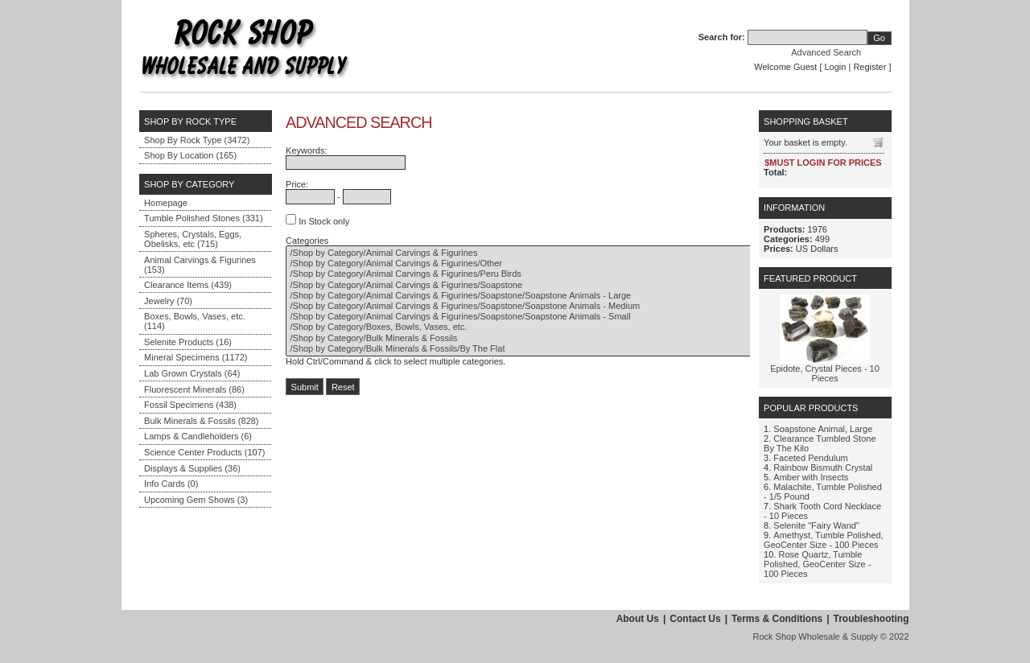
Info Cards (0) (171, 483)
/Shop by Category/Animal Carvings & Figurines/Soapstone (541, 285)
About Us (637, 618)
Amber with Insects (810, 477)
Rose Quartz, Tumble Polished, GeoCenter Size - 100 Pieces (817, 564)
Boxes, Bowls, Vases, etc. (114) (194, 321)
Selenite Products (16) (188, 342)
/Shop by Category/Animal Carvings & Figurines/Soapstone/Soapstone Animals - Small (541, 316)
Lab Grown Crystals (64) (192, 373)
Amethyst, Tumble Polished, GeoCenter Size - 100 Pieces (824, 540)
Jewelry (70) (168, 301)
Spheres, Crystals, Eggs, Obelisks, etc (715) (192, 239)
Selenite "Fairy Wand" (816, 525)
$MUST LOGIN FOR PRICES (822, 162)
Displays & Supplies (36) (192, 468)
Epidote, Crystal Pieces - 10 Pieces (825, 373)
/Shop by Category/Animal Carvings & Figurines (541, 253)
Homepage (165, 203)
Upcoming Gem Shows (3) (196, 499)
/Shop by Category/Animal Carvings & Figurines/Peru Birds (541, 274)
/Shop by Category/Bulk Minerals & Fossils (541, 338)
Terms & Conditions (776, 618)
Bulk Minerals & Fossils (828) (201, 421)
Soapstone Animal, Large (822, 429)
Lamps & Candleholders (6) (198, 436)
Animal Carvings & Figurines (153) (200, 264)
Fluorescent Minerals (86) (194, 389)
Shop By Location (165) (190, 155)
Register (869, 67)
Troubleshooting (871, 618)
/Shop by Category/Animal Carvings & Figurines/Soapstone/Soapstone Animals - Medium (541, 306)
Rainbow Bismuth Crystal (822, 467)
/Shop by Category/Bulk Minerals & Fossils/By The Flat (541, 349)
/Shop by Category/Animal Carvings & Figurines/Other (541, 263)
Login (836, 67)
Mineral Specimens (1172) (195, 357)
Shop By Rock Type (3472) (196, 140)
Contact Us (695, 618)
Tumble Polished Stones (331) (203, 218)
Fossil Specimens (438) (190, 405)
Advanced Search (826, 52)
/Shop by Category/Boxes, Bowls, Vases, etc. (541, 327)
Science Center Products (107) (204, 452)
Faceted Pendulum (810, 458)
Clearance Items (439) (188, 285)
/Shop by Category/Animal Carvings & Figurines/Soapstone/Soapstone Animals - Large (541, 295)
